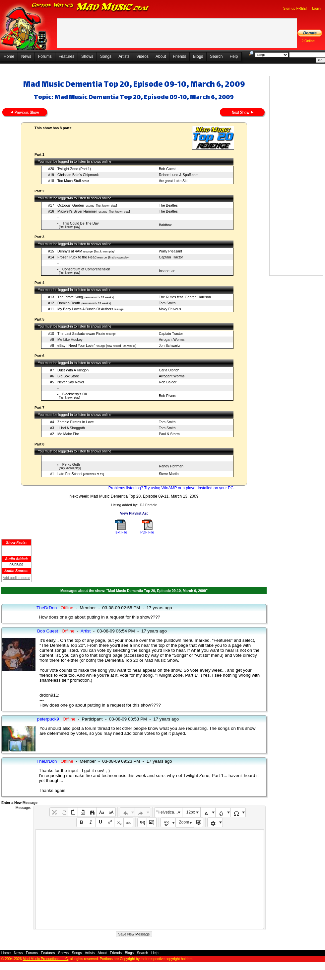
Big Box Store (68, 376)
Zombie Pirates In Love (75, 422)
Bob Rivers (167, 396)
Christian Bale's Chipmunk (78, 175)
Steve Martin (169, 474)
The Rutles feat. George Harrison (185, 297)
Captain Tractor (171, 257)
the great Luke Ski (173, 181)
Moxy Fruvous (170, 309)
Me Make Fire (68, 434)
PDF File (147, 532)
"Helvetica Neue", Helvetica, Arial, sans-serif (169, 812)
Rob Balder (167, 382)
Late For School (69, 474)
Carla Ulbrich (169, 370)
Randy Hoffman (171, 466)
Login (316, 8)
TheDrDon (46, 607)
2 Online (308, 41)
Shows (87, 56)
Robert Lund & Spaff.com (178, 175)
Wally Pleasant (170, 251)
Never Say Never (70, 382)
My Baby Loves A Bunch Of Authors (85, 309)
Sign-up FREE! (295, 8)
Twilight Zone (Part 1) (74, 169)
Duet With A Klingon (73, 370)
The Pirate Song (70, 297)
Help (233, 56)
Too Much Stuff (69, 181)
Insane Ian (167, 271)
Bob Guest (167, 169)
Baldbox (165, 225)
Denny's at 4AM (69, 251)
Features (66, 56)
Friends (179, 56)
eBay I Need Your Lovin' (76, 345)
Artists (123, 56)
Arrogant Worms (171, 339)
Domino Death (68, 303)
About (161, 56)
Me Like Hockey (70, 339)
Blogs (198, 56)
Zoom (184, 822)
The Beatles (168, 205)
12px (190, 812)
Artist (86, 631)
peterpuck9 (48, 719)
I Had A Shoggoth (71, 428)
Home (9, 56)
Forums (45, 56)
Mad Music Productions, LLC (45, 959)
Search (216, 56)
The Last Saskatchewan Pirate (81, 334)
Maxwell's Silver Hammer (77, 211)
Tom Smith (167, 303)
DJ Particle (148, 505)
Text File (120, 532)
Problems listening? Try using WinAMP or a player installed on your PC (170, 488)
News (26, 56)
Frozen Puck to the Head (77, 257)
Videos (142, 56)
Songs (105, 56)
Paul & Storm (169, 434)
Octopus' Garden (70, 205)
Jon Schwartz (169, 345)
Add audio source (16, 578)
